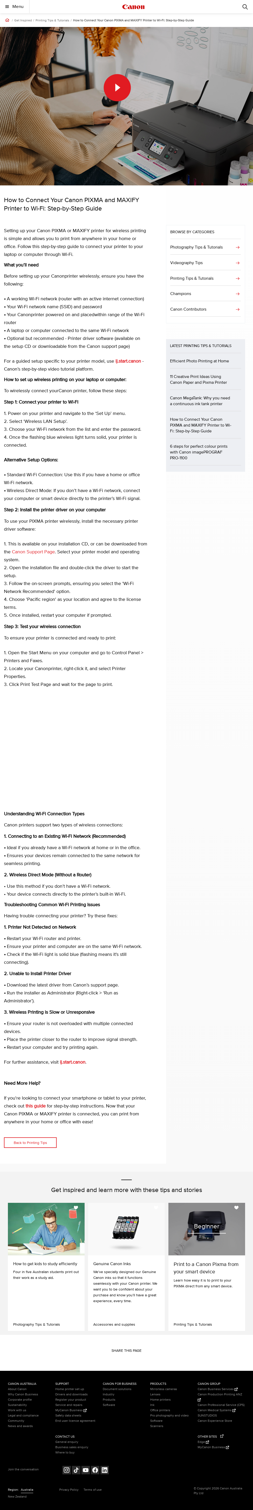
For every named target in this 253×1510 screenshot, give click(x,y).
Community (16, 1421)
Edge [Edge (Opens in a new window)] (203, 1442)
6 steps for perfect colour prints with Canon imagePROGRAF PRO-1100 (198, 452)
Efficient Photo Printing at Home (199, 361)
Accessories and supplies (114, 1324)
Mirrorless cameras (163, 1389)
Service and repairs (68, 1405)
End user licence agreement (75, 1421)
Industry (108, 1394)
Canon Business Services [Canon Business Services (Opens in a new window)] (218, 1389)
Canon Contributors (188, 309)
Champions (180, 293)
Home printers (160, 1400)
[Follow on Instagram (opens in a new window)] (66, 1471)
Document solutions (117, 1389)
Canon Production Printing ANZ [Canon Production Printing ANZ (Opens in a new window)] (220, 1396)
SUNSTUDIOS (207, 1416)
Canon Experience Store (215, 1421)
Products (109, 1400)
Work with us (17, 1410)
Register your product (70, 1400)
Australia (27, 1490)
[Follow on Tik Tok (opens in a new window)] (76, 1471)
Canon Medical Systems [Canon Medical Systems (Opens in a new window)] (217, 1410)
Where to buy (65, 1453)
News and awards (20, 1426)
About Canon (17, 1389)
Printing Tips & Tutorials (52, 21)
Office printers (160, 1410)
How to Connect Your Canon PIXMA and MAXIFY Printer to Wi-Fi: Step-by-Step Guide (133, 21)
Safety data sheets (68, 1416)
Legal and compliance (23, 1416)
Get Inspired (23, 21)
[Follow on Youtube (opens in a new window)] (85, 1471)
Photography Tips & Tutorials (196, 247)
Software (109, 1405)
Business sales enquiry (71, 1447)
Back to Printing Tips (30, 1142)
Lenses (155, 1394)
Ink (152, 1405)
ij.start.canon (128, 361)
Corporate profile (20, 1400)
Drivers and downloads (71, 1394)
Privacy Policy (69, 1490)
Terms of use (93, 1490)
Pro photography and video (169, 1416)
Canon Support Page (33, 552)
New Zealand (17, 1497)
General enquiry (66, 1442)
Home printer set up (69, 1389)
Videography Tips (186, 262)
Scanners (156, 1426)
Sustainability (17, 1405)
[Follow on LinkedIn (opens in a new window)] (104, 1471)
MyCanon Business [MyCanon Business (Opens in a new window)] (71, 1410)
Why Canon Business (23, 1394)
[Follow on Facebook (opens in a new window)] (95, 1471)
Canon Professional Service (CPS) (221, 1405)
